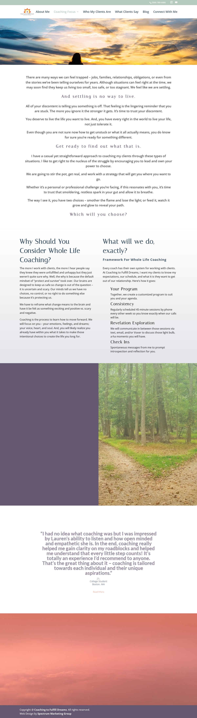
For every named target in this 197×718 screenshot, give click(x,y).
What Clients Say (126, 12)
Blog (146, 12)
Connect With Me (165, 12)
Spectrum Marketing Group (54, 713)
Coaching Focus (65, 12)
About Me (42, 12)
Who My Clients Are (97, 12)
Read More (98, 597)
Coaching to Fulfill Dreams (50, 709)
